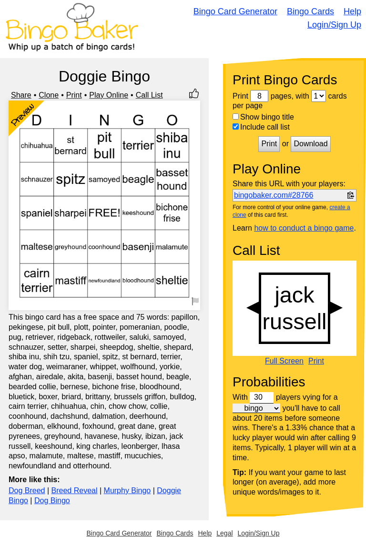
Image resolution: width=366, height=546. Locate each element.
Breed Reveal (74, 490)
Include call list (261, 127)
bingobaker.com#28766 (273, 195)
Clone (49, 95)
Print (74, 95)
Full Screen (284, 361)
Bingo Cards (310, 11)
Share (21, 95)
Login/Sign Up (334, 25)
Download (310, 144)
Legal (224, 533)
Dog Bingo (52, 500)
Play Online (108, 95)
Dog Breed (27, 490)
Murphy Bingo (127, 490)
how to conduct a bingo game (304, 228)
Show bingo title (263, 117)
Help (352, 11)
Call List (149, 95)
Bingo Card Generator (235, 11)
